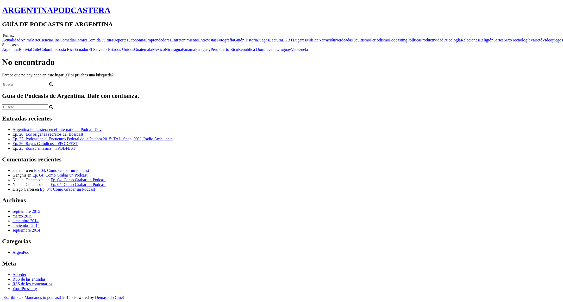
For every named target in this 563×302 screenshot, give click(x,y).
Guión (239, 40)
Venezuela (299, 49)
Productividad (431, 40)
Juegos (263, 40)
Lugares (299, 40)
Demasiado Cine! (109, 297)
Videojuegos (552, 40)
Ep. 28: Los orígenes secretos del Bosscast (47, 134)
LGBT (287, 40)
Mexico (158, 49)
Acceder (19, 274)
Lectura (275, 40)
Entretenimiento (184, 40)
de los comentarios (32, 284)
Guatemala (143, 49)
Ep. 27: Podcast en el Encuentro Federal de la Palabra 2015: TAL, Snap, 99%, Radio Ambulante (92, 139)
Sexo (508, 40)
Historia (251, 40)
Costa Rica (66, 49)
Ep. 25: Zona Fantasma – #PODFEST (44, 148)
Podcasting (398, 40)
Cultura (107, 40)
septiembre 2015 (26, 211)
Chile (35, 49)
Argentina (10, 49)
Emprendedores (158, 40)
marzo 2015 (22, 216)
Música (312, 40)
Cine (56, 40)
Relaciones (470, 40)
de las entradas (29, 279)
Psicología (452, 40)
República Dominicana (257, 49)
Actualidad (11, 40)
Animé (26, 40)
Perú (214, 49)
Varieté (536, 40)
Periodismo (379, 40)
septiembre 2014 (26, 230)
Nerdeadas (344, 40)
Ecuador (81, 49)
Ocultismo (361, 40)
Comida (94, 40)
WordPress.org (24, 288)
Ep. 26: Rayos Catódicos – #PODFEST (45, 143)
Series (498, 40)
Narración (326, 40)
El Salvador (98, 49)
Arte (35, 40)
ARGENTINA (56, 10)
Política (413, 40)
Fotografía (225, 40)
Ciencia (45, 40)
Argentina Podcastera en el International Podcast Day (57, 129)
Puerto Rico (228, 49)
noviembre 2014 (26, 225)
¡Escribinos (11, 297)
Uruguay (283, 49)
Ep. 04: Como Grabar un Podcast (61, 170)
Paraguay (203, 49)
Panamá (188, 49)
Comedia (67, 40)
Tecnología (521, 40)
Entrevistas (207, 40)
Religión (486, 40)
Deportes (120, 40)
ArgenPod (20, 252)
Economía (136, 40)
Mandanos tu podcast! (42, 297)
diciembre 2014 (25, 221)
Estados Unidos (121, 49)
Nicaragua (173, 49)
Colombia (48, 49)
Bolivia (25, 49)
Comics (81, 40)
